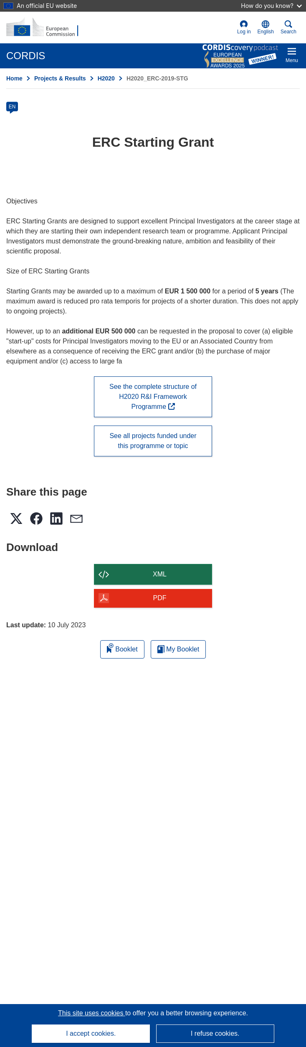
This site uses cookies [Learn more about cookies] (91, 1013)
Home (14, 78)
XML (160, 574)
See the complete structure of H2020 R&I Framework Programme (153, 396)
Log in (244, 27)
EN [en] (12, 107)
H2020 (106, 78)
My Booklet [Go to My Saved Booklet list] (178, 649)
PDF (160, 597)
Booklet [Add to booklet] (122, 648)
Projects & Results (60, 78)
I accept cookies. (91, 1033)
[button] (265, 27)
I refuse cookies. (215, 1033)
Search (288, 27)
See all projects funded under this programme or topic (152, 440)
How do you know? (271, 5)
